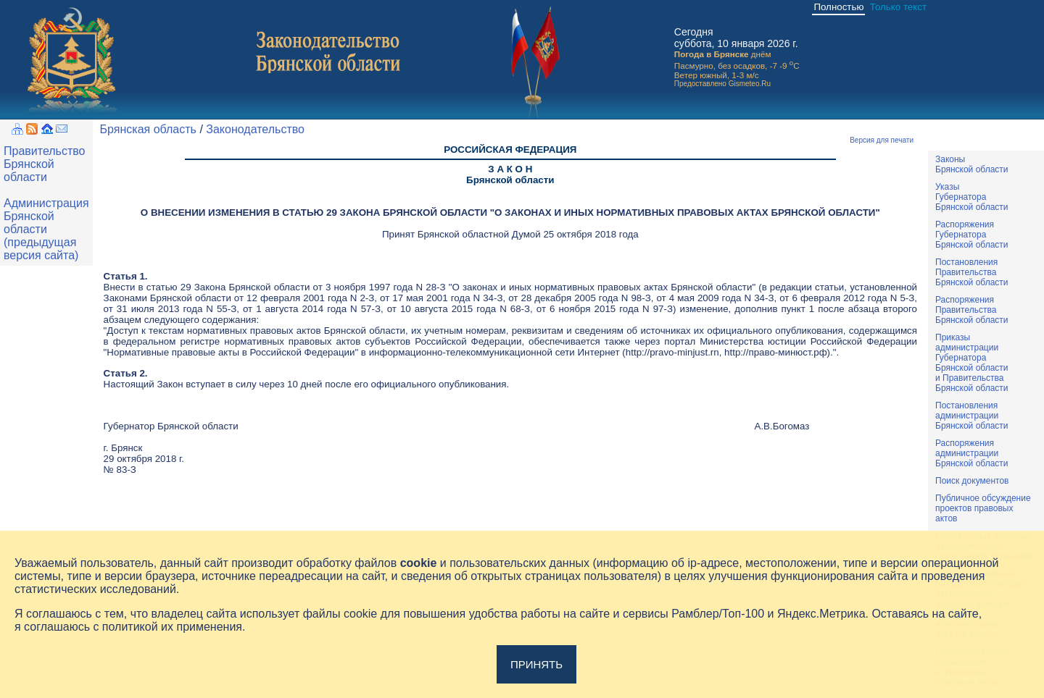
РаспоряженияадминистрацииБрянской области (971, 453)
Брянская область (148, 129)
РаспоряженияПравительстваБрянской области (971, 310)
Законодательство (255, 129)
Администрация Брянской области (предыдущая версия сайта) (46, 229)
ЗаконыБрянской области (971, 164)
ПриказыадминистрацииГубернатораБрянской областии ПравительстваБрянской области (971, 362)
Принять (536, 664)
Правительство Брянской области (44, 164)
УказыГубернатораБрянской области (971, 197)
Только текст (898, 6)
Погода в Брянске (711, 54)
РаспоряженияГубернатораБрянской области (971, 234)
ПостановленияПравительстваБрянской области (971, 272)
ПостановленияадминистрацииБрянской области (971, 415)
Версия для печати (882, 140)
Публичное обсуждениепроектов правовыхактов (983, 508)
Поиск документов (971, 481)
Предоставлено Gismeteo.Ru (722, 84)
